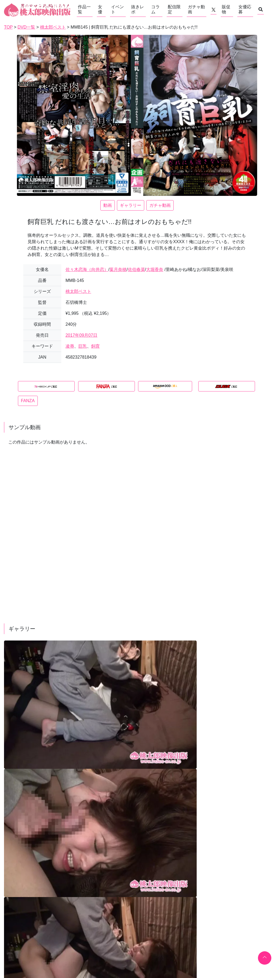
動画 (107, 205)
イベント (117, 9)
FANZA (28, 400)
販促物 (226, 9)
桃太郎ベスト (78, 291)
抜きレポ (137, 9)
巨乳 (82, 346)
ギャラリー (130, 205)
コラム (155, 9)
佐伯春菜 (136, 269)
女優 (100, 9)
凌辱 (70, 346)
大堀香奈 (154, 269)
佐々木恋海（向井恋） (87, 269)
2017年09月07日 (81, 335)
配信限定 (174, 9)
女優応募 (244, 9)
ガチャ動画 (196, 9)
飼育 (95, 346)
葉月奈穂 (118, 269)
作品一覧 (84, 9)
